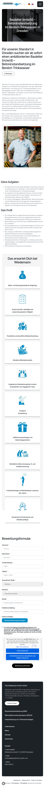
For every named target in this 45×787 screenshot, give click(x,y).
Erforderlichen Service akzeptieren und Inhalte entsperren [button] (22, 657)
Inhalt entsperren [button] (22, 650)
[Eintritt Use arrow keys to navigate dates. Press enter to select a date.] (22, 603)
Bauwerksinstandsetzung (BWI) (16, 711)
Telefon (4, 571)
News (7, 731)
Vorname (5, 545)
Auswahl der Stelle (8, 580)
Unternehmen (10, 726)
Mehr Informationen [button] (22, 647)
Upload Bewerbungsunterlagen (14, 620)
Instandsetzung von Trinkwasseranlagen (19, 719)
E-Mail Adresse (7, 563)
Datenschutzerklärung (20, 627)
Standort (5, 590)
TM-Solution (15, 783)
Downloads (9, 739)
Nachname (5, 554)
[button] (8, 74)
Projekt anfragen (12, 703)
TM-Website (23, 783)
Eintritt (4, 599)
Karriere (8, 735)
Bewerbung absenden (22, 666)
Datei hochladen (7, 617)
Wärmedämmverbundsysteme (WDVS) (18, 715)
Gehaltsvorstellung (8, 608)
